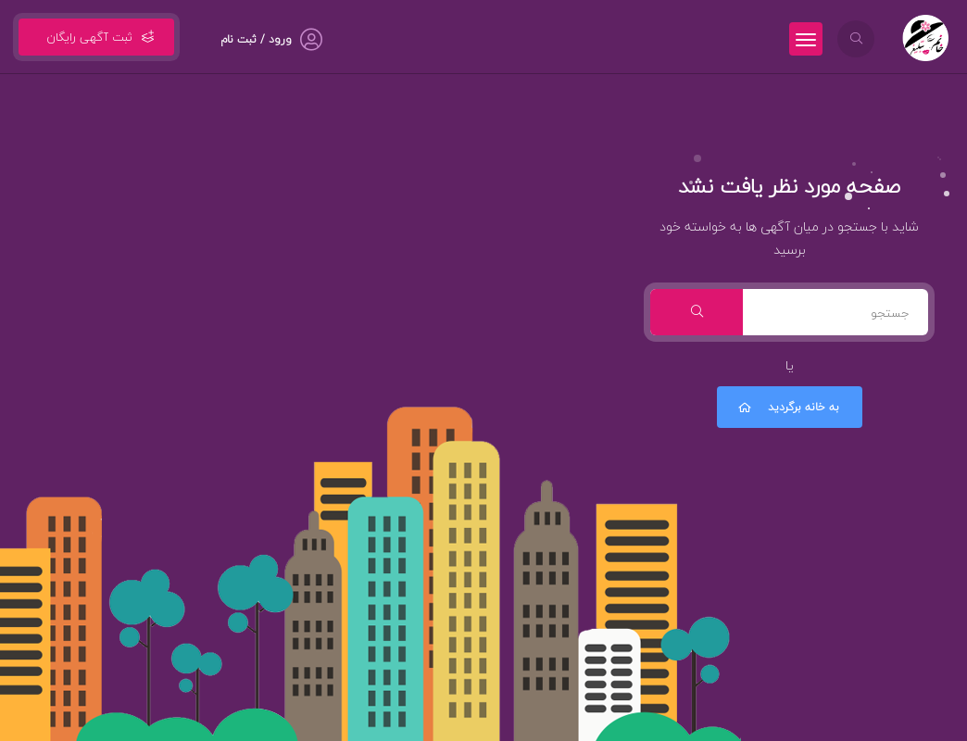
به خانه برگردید (787, 407)
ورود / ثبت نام (256, 39)
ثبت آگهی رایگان (96, 37)
